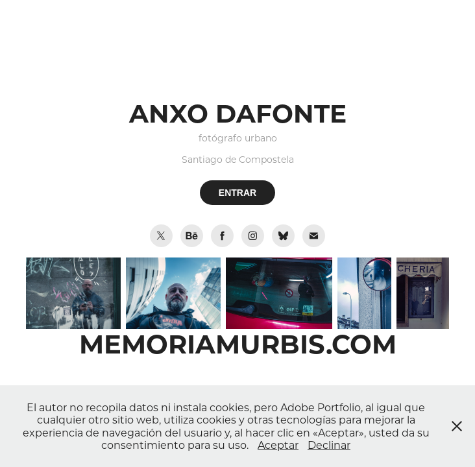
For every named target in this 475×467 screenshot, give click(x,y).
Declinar (329, 444)
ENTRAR (237, 192)
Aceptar (278, 444)
